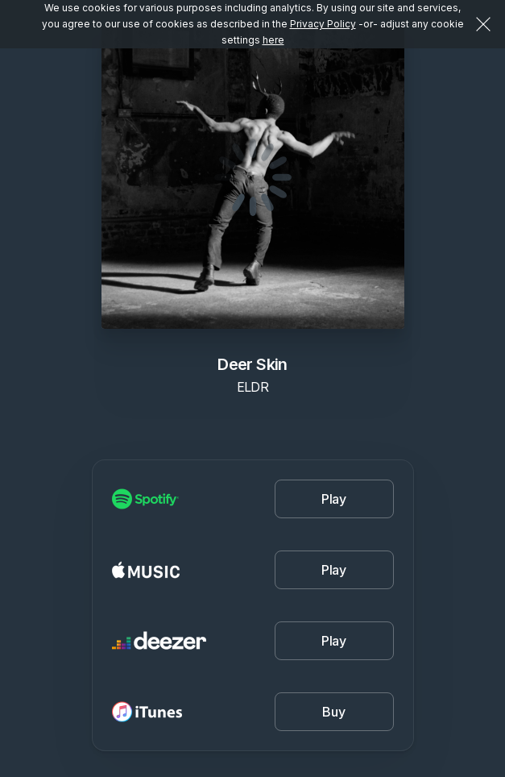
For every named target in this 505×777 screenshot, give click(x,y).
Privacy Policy (323, 24)
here (273, 40)
